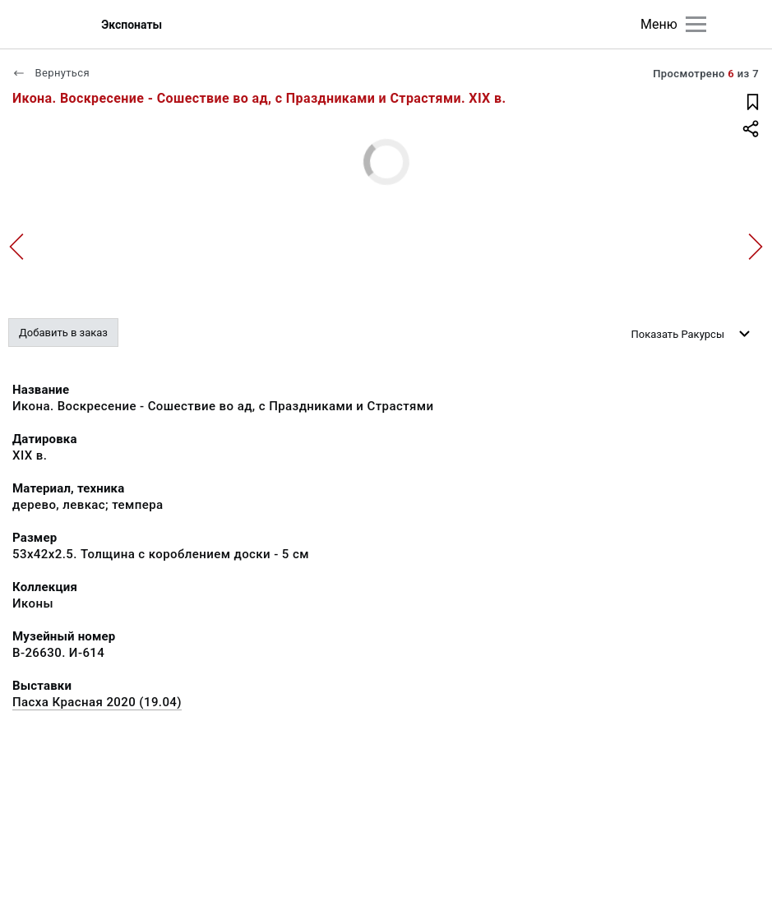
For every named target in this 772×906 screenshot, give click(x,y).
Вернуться (51, 73)
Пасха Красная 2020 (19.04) (97, 702)
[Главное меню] (695, 24)
